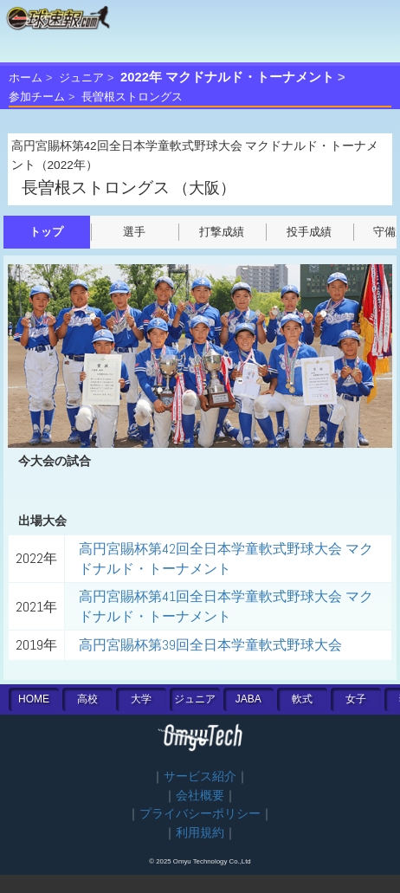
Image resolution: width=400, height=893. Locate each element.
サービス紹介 (200, 776)
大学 (141, 699)
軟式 (302, 699)
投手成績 (309, 231)
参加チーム (37, 96)
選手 (134, 231)
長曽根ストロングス (132, 96)
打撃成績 (221, 231)
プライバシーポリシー (200, 813)
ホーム (25, 77)
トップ (46, 231)
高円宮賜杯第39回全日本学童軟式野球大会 (210, 645)
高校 (87, 699)
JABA (248, 699)
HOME (33, 699)
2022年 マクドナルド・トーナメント (227, 77)
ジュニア (81, 77)
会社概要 (200, 795)
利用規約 (200, 832)
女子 (355, 699)
